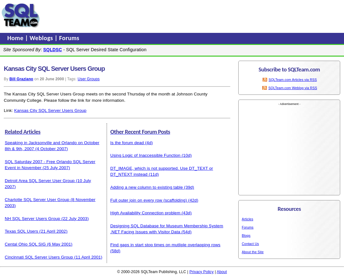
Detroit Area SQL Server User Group (40, 180)
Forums (69, 38)
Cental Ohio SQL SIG (25, 244)
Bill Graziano (21, 79)
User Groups (89, 79)
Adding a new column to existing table (146, 187)
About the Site (253, 252)
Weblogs (42, 38)
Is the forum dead (127, 142)
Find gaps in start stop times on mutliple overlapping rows (165, 244)
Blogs (246, 235)
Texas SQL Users (21, 231)
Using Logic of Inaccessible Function (145, 155)
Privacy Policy (201, 272)
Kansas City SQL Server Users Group (50, 110)
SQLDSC (52, 49)
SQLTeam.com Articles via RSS (293, 80)
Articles (247, 219)
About (222, 272)
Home (16, 38)
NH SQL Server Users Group (32, 218)
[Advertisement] (162, 15)
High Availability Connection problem (145, 213)
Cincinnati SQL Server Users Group (39, 257)
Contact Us (250, 244)
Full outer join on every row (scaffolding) (148, 200)
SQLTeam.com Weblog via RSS (292, 88)
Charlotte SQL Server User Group (37, 199)
